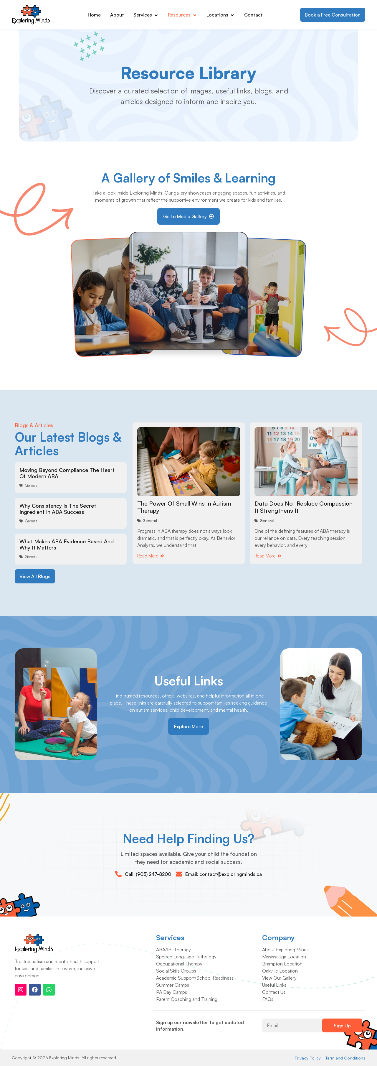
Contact (253, 15)
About (117, 15)
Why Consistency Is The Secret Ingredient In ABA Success (57, 508)
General (31, 485)
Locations (220, 15)
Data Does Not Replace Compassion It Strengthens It (303, 507)
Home (94, 15)
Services (145, 15)
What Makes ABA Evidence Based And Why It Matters (66, 544)
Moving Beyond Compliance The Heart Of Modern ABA (67, 473)
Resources (182, 15)
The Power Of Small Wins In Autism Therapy (184, 507)
